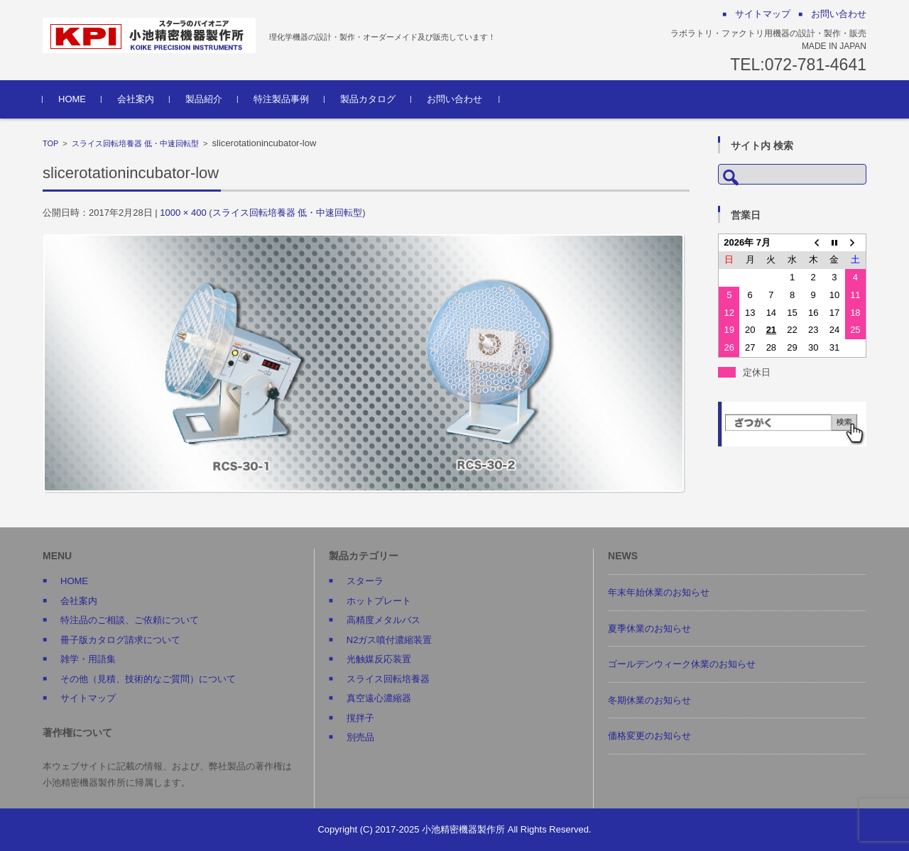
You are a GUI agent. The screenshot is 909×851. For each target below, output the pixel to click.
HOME (72, 99)
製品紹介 (203, 99)
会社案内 (135, 99)
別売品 (360, 737)
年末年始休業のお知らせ (658, 592)
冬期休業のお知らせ (649, 700)
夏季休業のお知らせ (649, 628)
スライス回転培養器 (388, 679)
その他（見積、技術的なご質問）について (148, 679)
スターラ (365, 581)
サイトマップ (88, 698)
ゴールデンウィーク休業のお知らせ (682, 664)
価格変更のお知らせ (649, 735)
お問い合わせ (454, 99)
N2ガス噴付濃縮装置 (389, 640)
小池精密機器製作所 (463, 829)
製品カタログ (368, 99)
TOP (50, 143)
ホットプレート (379, 600)
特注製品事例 (281, 99)
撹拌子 (360, 718)
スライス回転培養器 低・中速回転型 (135, 143)
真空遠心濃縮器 (379, 698)
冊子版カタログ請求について (120, 640)
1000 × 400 (183, 212)
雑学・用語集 (88, 659)
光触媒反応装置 (379, 659)
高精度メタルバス (383, 620)
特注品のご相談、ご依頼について (129, 620)
